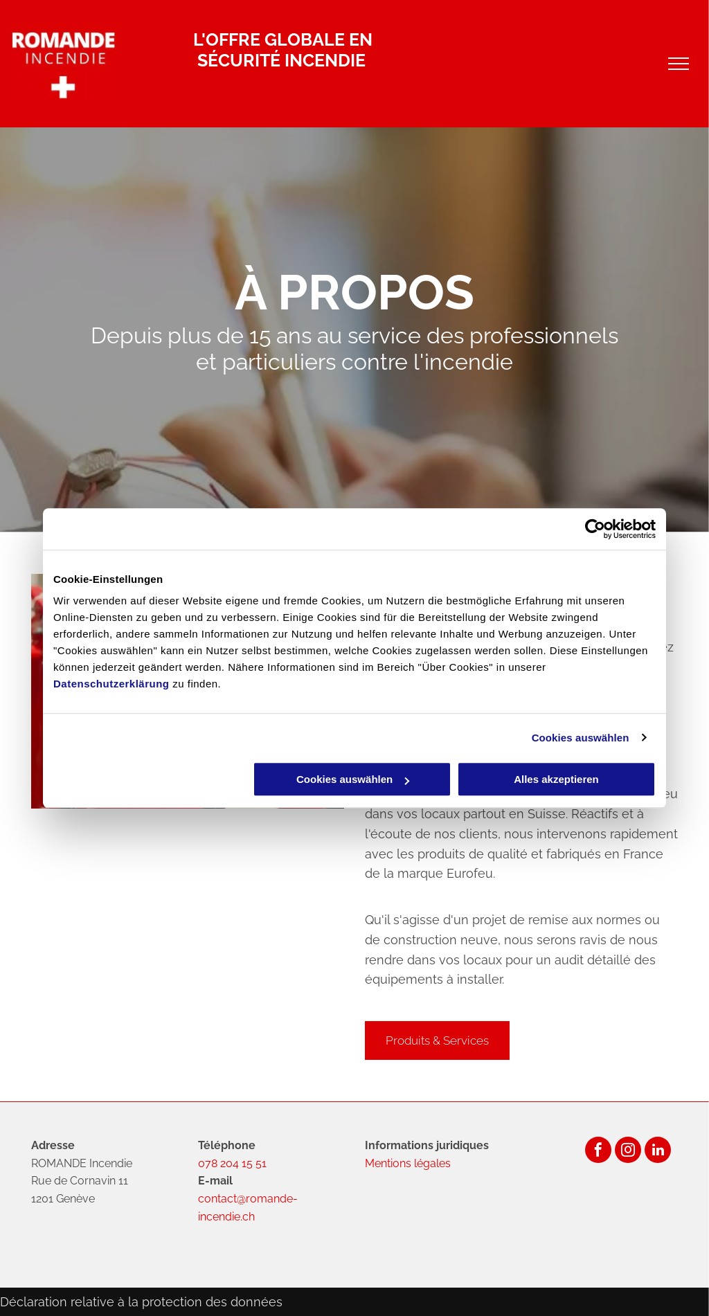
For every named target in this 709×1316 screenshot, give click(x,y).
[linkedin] (658, 1151)
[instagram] (628, 1151)
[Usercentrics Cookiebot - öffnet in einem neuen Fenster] (595, 529)
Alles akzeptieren (556, 779)
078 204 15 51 (232, 1163)
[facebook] (598, 1151)
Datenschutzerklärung (111, 683)
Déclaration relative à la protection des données (141, 1302)
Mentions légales (408, 1163)
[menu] (679, 64)
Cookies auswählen (580, 737)
